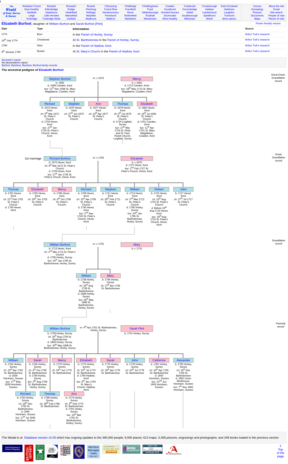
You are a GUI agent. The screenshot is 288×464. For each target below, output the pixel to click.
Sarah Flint (137, 328)
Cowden (170, 6)
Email (276, 9)
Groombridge (189, 9)
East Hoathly (32, 9)
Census (257, 6)
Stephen (74, 103)
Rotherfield (130, 15)
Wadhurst (91, 18)
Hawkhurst (51, 12)
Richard (50, 103)
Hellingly (91, 12)
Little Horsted (51, 15)
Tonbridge (31, 18)
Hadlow (209, 9)
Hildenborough (150, 12)
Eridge (71, 9)
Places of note (276, 18)
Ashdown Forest (31, 6)
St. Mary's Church (88, 51)
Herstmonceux (111, 12)
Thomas (122, 103)
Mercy (137, 79)
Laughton (229, 12)
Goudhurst (170, 9)
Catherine (159, 360)
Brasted (51, 6)
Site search (276, 12)
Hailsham (229, 9)
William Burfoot (59, 23)
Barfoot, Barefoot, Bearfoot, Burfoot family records (29, 65)
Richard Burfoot (60, 158)
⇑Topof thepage (280, 451)
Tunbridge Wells (52, 18)
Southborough (190, 15)
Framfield (130, 9)
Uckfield (71, 18)
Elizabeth (147, 103)
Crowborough (209, 6)
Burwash (71, 6)
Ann (98, 103)
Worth (209, 18)
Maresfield (71, 15)
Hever (130, 12)
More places (229, 18)
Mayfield (90, 15)
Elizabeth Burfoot (16, 23)
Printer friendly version (268, 23)
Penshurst (110, 15)
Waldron (110, 18)
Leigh (32, 15)
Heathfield (71, 12)
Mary (136, 244)
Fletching (91, 9)
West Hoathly (169, 18)
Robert (159, 189)
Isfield (190, 12)
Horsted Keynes (170, 12)
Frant (150, 9)
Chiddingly (130, 6)
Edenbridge (51, 9)
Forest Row (110, 9)
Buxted (91, 6)
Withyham (189, 18)
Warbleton (130, 18)
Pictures (257, 12)
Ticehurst (229, 15)
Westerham (150, 18)
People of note (276, 15)
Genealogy (257, 9)
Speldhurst (209, 15)
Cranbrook (190, 6)
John (183, 189)
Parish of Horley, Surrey (97, 34)
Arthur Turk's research (257, 34)
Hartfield (31, 12)
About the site (276, 6)
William (135, 189)
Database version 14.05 (40, 437)
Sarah (38, 360)
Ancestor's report (11, 59)
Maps (257, 18)
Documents (257, 15)
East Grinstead (229, 6)
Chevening (111, 6)
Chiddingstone (150, 6)
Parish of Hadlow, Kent (96, 45)
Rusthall (150, 15)
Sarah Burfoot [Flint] (89, 23)
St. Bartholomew (87, 40)
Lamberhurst (209, 12)
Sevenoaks (170, 15)
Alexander (183, 360)
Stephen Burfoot (60, 79)
